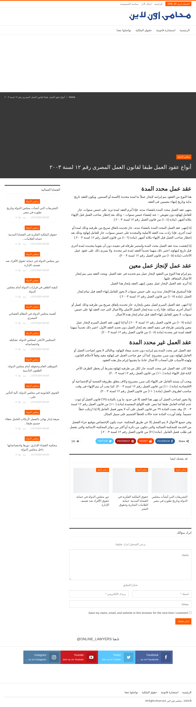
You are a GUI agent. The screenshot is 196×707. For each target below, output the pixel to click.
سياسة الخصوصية (129, 3)
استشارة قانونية (165, 30)
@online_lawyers (94, 639)
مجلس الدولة (184, 157)
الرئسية (158, 3)
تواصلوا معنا (124, 30)
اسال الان (146, 3)
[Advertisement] (98, 63)
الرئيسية (185, 30)
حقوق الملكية (144, 30)
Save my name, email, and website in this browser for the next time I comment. (138, 612)
